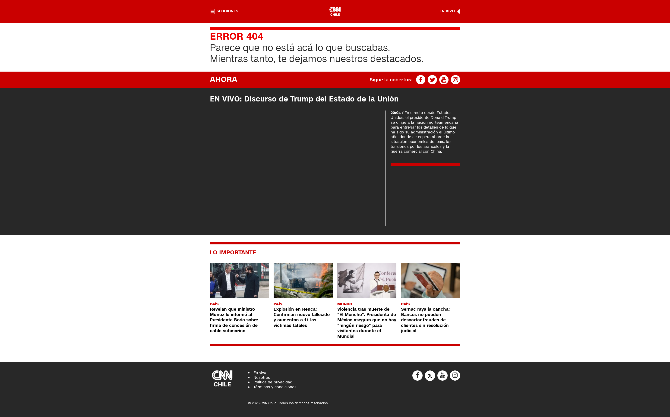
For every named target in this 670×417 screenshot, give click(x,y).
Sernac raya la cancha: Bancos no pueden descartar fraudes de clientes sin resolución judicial (425, 320)
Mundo (344, 304)
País (214, 304)
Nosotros (261, 377)
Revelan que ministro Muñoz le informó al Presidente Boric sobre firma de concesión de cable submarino (234, 320)
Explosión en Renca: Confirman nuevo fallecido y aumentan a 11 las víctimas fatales (302, 317)
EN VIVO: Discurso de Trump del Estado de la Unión (306, 99)
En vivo (259, 372)
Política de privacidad (272, 382)
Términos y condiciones (275, 387)
